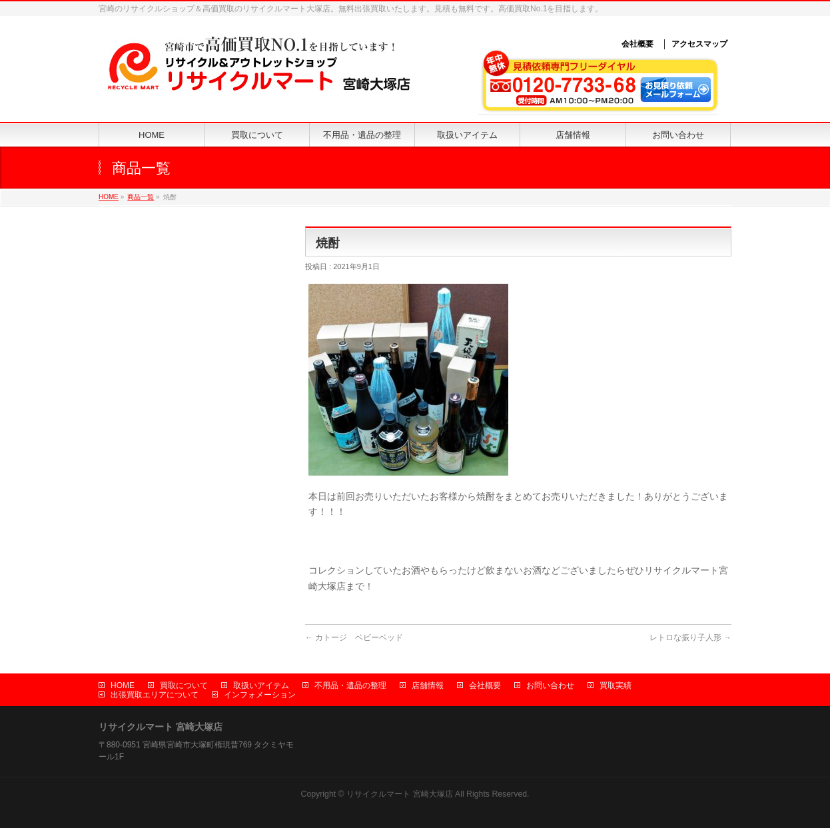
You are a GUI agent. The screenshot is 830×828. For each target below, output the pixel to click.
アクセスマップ (699, 44)
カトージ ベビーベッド (354, 637)
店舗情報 (428, 685)
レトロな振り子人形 (690, 637)
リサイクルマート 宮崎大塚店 (399, 794)
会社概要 (637, 44)
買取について (184, 685)
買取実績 (615, 685)
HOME (109, 197)
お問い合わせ (550, 685)
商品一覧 (140, 197)
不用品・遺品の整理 (350, 685)
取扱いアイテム (261, 685)
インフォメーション (260, 694)
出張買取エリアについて (155, 694)
